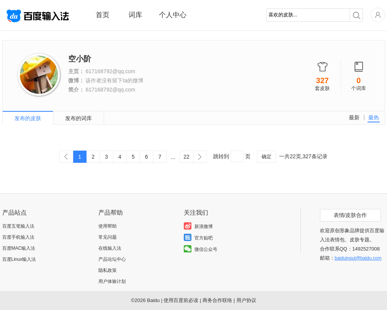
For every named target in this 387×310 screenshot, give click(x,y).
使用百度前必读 (181, 300)
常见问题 (107, 237)
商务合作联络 (217, 300)
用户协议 (246, 300)
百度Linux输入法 (19, 259)
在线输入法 (109, 248)
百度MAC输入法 (18, 248)
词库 (135, 15)
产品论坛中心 (112, 259)
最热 (373, 117)
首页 (102, 15)
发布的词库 (78, 118)
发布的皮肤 (27, 118)
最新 (354, 117)
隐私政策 (107, 270)
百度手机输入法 (18, 237)
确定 (266, 156)
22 (186, 157)
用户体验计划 (112, 281)
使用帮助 (107, 226)
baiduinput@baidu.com (358, 258)
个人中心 (172, 15)
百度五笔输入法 (18, 226)
